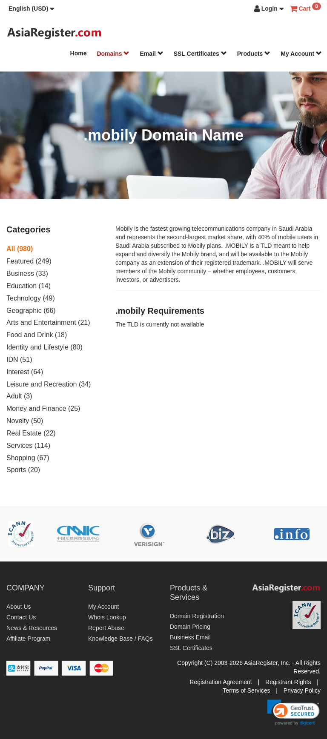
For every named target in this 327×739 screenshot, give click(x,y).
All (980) (19, 248)
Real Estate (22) (31, 433)
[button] (31, 8)
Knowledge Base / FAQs (120, 638)
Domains (113, 53)
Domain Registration (197, 616)
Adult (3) (19, 396)
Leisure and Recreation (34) (48, 384)
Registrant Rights (288, 682)
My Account (301, 53)
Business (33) (27, 273)
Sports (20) (23, 469)
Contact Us (21, 617)
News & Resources (31, 627)
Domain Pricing (190, 626)
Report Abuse (106, 627)
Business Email (190, 637)
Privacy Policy (302, 690)
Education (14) (28, 285)
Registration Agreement (220, 682)
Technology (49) (30, 298)
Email (151, 53)
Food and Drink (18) (36, 334)
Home (78, 53)
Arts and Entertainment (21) (48, 322)
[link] (293, 712)
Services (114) (28, 445)
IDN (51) (19, 359)
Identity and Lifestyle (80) (44, 347)
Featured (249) (29, 261)
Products (254, 53)
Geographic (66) (31, 310)
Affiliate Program (28, 638)
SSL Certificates (200, 53)
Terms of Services (246, 690)
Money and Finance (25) (43, 408)
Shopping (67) (27, 457)
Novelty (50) (24, 420)
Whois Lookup (107, 617)
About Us (18, 606)
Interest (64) (24, 371)
